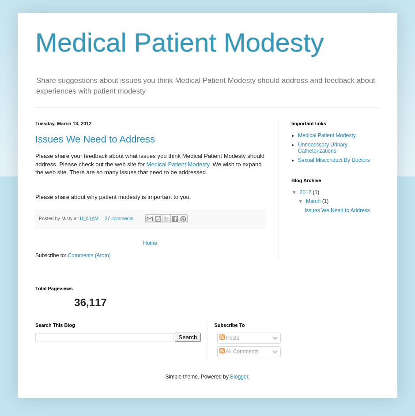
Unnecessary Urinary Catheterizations (322, 148)
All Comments (239, 352)
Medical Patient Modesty (327, 135)
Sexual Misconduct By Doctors (334, 160)
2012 (306, 192)
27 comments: (120, 218)
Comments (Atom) (89, 255)
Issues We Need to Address (95, 139)
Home (150, 243)
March (314, 201)
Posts (229, 338)
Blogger (239, 377)
